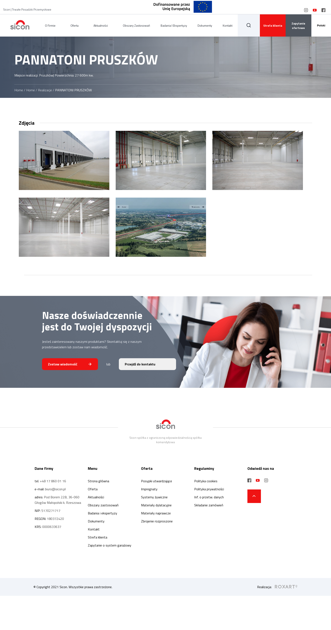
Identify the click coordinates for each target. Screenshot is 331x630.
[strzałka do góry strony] (254, 496)
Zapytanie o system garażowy (109, 545)
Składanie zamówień (208, 505)
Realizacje (45, 90)
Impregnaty (149, 489)
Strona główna (98, 481)
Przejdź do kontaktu (140, 364)
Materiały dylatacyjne (156, 505)
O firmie (50, 25)
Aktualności (101, 25)
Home (18, 90)
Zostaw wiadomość (62, 364)
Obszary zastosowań (136, 25)
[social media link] (306, 10)
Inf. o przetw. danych (209, 497)
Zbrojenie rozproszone (157, 521)
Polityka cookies (205, 481)
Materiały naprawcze (156, 513)
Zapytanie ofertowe (298, 25)
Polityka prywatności (209, 489)
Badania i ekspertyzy (174, 25)
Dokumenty (205, 25)
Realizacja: (277, 586)
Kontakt (227, 25)
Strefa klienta (272, 25)
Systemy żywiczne (154, 497)
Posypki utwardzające (156, 481)
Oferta (75, 25)
